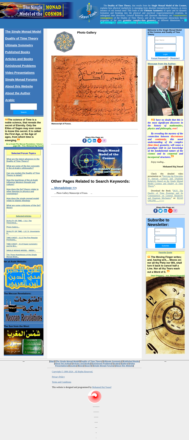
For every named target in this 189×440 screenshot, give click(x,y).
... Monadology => (63, 188)
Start (52, 361)
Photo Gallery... (13, 227)
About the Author (17, 93)
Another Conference (126, 23)
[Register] (175, 58)
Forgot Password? (159, 58)
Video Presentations (20, 72)
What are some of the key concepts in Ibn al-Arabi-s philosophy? (23, 167)
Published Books (17, 52)
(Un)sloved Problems (20, 66)
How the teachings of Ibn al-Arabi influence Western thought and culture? (22, 182)
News (80, 366)
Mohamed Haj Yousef (101, 387)
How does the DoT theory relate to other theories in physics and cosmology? (23, 191)
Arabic (10, 100)
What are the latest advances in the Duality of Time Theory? (23, 160)
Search (88, 366)
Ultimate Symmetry (19, 45)
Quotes (73, 366)
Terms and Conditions (61, 382)
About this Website (19, 86)
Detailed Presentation (148, 23)
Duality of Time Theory (21, 38)
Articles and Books (19, 59)
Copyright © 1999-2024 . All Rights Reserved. (72, 371)
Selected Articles (23, 216)
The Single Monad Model (23, 31)
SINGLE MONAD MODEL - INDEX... (21, 250)
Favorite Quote (165, 252)
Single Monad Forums (21, 79)
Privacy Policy (58, 377)
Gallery (124, 363)
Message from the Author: (162, 63)
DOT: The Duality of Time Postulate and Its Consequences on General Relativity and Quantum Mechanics (165, 194)
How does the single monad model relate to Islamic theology (23, 199)
